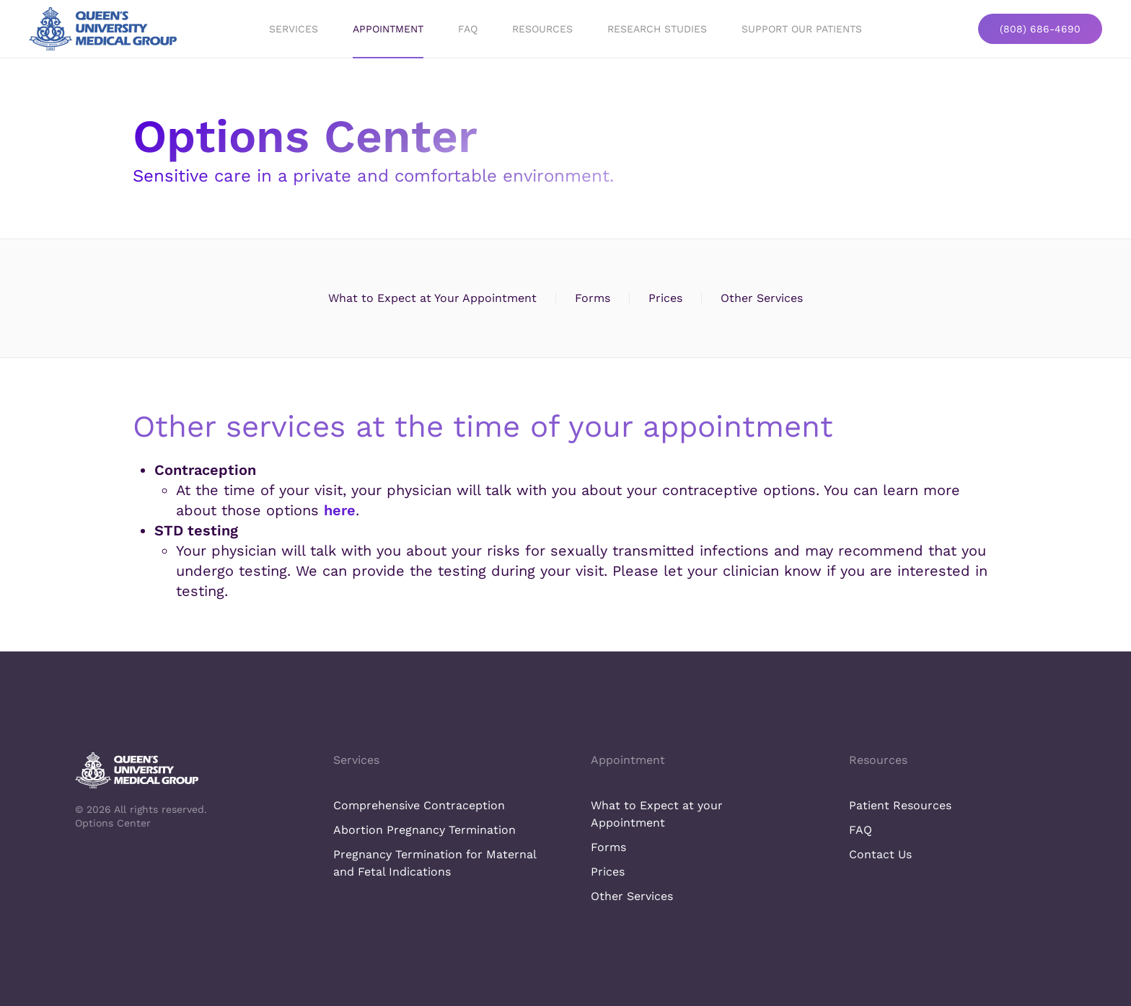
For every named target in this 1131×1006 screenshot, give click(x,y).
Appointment (388, 29)
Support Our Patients (801, 29)
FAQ (468, 29)
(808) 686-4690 (1040, 29)
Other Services (762, 298)
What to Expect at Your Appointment (432, 298)
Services (356, 760)
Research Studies (657, 29)
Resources (542, 29)
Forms (592, 298)
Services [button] (293, 29)
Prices (665, 298)
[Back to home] (103, 29)
